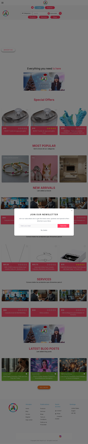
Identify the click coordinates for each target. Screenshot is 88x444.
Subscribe (63, 226)
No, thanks (44, 230)
